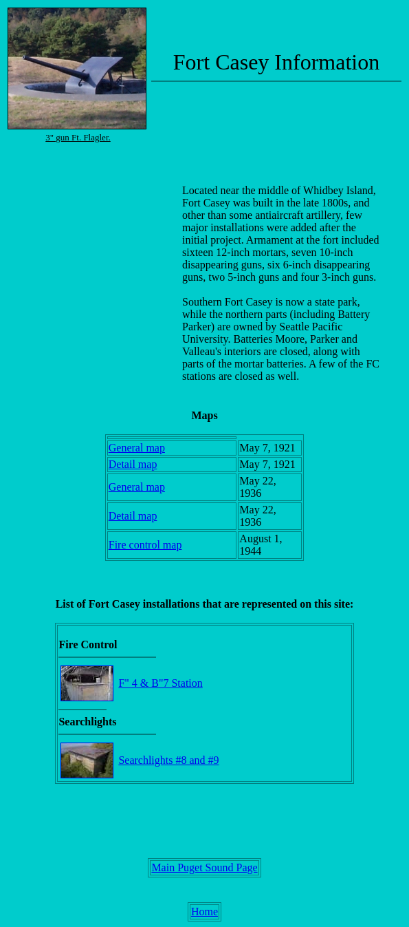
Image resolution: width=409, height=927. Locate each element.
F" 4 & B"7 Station (160, 683)
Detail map (133, 464)
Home (204, 911)
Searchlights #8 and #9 (168, 760)
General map (137, 448)
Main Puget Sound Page (204, 867)
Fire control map (145, 545)
